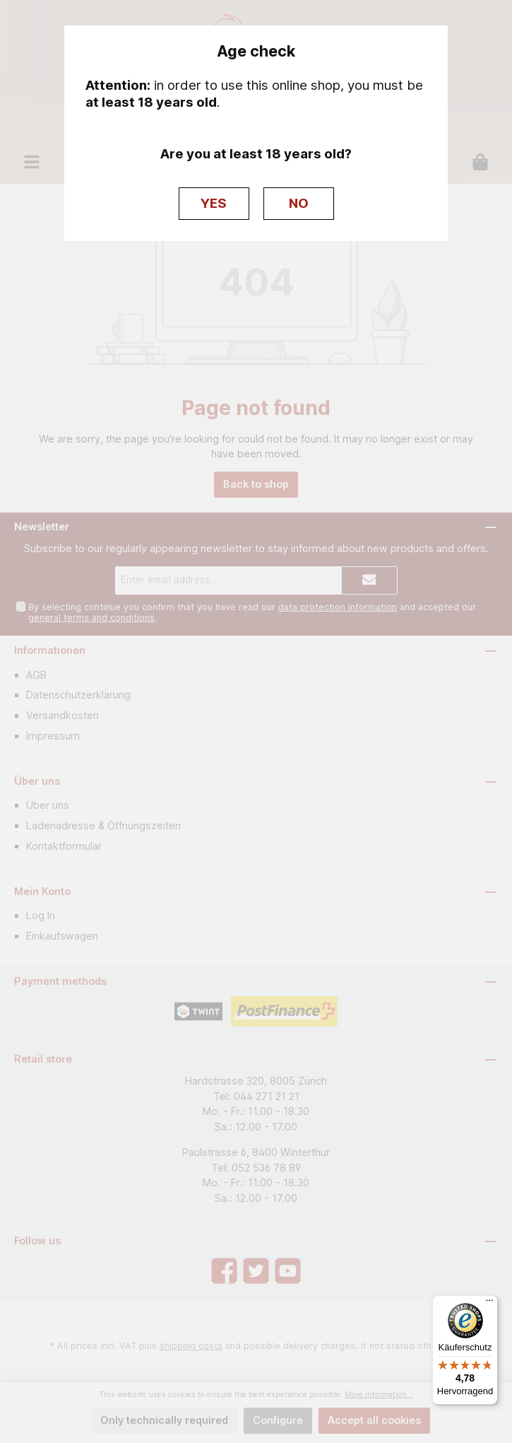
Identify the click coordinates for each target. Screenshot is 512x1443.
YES (214, 203)
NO (299, 203)
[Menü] (489, 1303)
